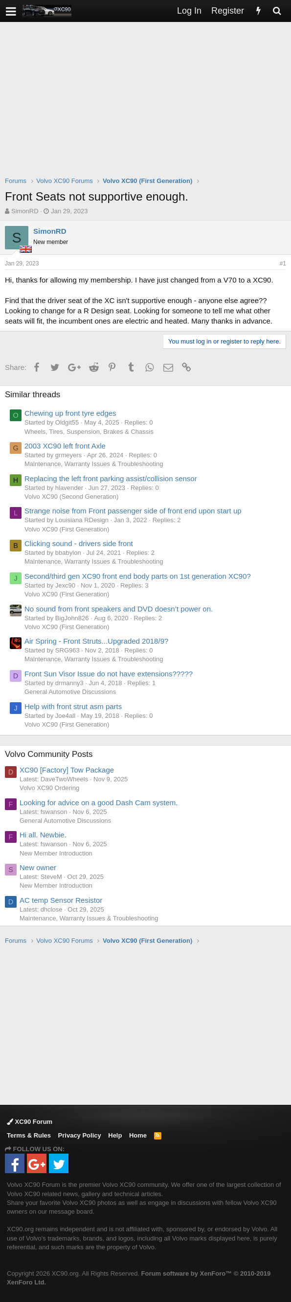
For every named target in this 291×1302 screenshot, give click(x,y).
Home (138, 1135)
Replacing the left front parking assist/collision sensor (110, 478)
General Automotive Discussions (70, 691)
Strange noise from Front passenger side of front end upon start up (133, 511)
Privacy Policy (79, 1135)
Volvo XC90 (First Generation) (66, 529)
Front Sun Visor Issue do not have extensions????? (108, 674)
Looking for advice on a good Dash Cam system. (99, 802)
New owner (38, 867)
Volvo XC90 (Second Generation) (71, 496)
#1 (283, 263)
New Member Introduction (56, 853)
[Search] (277, 11)
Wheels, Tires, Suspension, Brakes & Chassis (89, 431)
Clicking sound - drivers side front (78, 543)
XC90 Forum (29, 1121)
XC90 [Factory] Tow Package (67, 770)
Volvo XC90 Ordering (49, 788)
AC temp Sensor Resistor (61, 900)
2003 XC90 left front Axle (65, 446)
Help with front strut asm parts (73, 706)
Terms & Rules (29, 1135)
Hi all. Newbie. (43, 835)
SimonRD (25, 211)
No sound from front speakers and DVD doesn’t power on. (118, 609)
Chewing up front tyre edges (70, 413)
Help (115, 1135)
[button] (11, 11)
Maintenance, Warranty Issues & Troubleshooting (93, 464)
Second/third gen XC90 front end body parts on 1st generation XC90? (137, 576)
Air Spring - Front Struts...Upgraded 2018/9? (96, 641)
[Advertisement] (148, 105)
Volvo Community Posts (49, 754)
